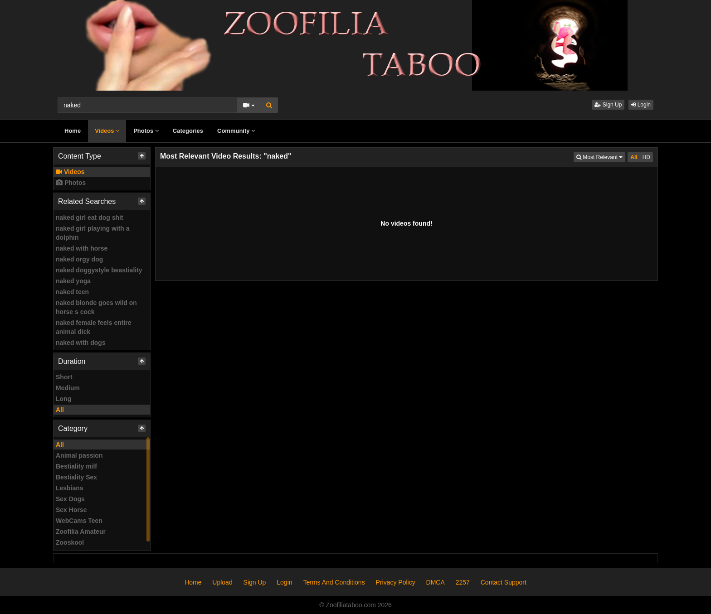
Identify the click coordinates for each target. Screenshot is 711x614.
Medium (68, 388)
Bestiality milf (76, 466)
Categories (188, 130)
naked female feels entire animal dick (93, 327)
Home (72, 130)
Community (236, 130)
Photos (146, 130)
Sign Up (608, 105)
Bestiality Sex (76, 477)
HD (646, 157)
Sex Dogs (70, 499)
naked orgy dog (79, 259)
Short (64, 377)
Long (63, 398)
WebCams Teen (79, 520)
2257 (463, 582)
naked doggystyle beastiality (99, 270)
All (60, 409)
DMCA (435, 582)
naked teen (72, 291)
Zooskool (70, 542)
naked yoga (73, 281)
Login (641, 105)
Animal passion (79, 455)
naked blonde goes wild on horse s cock (96, 307)
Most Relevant (600, 156)
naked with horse (81, 248)
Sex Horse (71, 509)
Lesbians (69, 488)
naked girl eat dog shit (89, 217)
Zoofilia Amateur (81, 531)
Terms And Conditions (334, 582)
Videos (107, 130)
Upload (222, 582)
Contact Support (503, 582)
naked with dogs (81, 342)
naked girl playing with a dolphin (93, 233)
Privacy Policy (395, 582)
